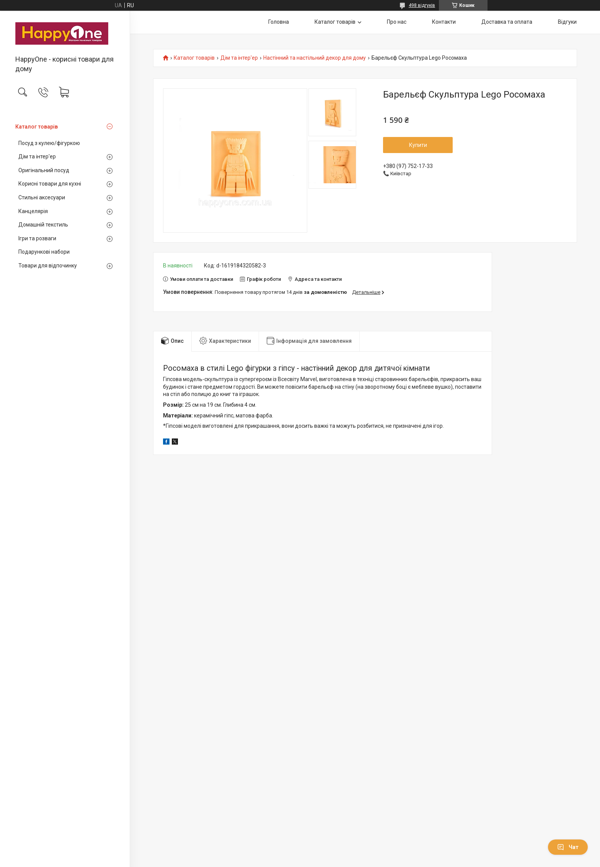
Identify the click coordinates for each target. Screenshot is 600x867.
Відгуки (567, 22)
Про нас (396, 22)
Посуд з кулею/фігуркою (49, 143)
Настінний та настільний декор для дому (314, 58)
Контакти (444, 22)
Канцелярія (33, 211)
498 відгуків (422, 5)
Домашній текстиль (43, 225)
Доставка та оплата (506, 22)
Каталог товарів (36, 127)
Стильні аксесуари (41, 197)
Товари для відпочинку (47, 265)
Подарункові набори (44, 252)
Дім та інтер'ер (37, 156)
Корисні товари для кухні (49, 184)
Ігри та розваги (37, 238)
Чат (568, 847)
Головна (278, 22)
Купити (418, 145)
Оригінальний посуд (43, 170)
